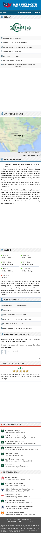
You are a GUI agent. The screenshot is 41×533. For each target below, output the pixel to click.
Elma (6, 453)
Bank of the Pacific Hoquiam (14, 483)
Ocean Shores (9, 442)
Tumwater (8, 465)
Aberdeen (8, 430)
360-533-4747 (19, 60)
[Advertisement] (20, 90)
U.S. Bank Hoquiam (11, 477)
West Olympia (9, 459)
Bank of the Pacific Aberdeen (15, 500)
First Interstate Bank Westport (15, 512)
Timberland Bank (21, 305)
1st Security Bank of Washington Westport (19, 506)
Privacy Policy (26, 522)
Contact (32, 522)
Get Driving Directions (30, 155)
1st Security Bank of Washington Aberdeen (19, 489)
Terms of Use (18, 522)
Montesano (8, 447)
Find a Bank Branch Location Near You (20, 519)
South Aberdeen (10, 436)
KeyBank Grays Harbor (13, 495)
